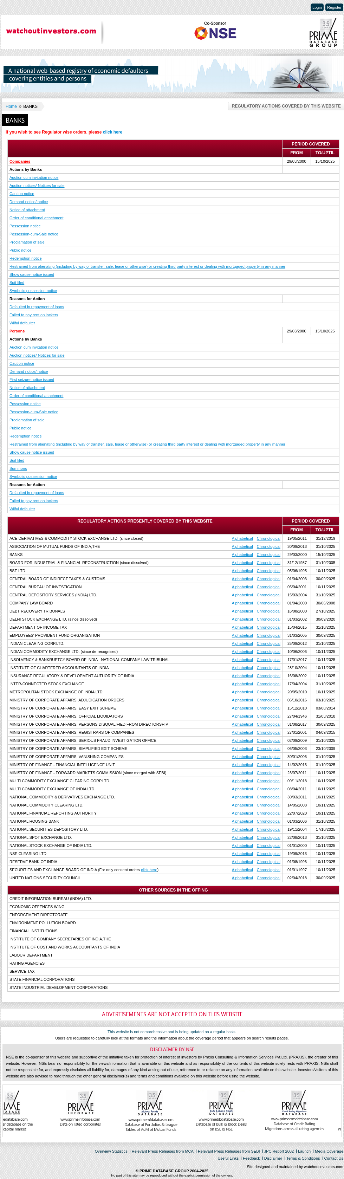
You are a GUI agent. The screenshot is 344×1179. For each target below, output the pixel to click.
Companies (19, 161)
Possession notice (25, 226)
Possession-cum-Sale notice (33, 234)
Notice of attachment (27, 210)
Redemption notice (25, 258)
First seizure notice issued (31, 379)
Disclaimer (273, 1158)
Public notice (20, 250)
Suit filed (16, 282)
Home (11, 106)
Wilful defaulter (22, 323)
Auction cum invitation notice (33, 177)
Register (334, 7)
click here (112, 132)
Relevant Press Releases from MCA (163, 1151)
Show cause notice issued (31, 274)
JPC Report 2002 (279, 1151)
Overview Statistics (111, 1151)
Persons (17, 331)
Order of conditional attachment (36, 218)
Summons (18, 468)
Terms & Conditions (303, 1158)
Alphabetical (242, 538)
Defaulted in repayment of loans (36, 307)
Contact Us (333, 1158)
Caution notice (21, 194)
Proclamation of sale (27, 242)
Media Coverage (329, 1151)
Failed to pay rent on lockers (33, 315)
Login (317, 7)
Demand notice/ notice (28, 202)
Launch (304, 1151)
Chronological (268, 538)
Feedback (251, 1158)
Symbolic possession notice (33, 291)
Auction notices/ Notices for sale (37, 185)
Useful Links (228, 1158)
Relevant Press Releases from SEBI (229, 1151)
